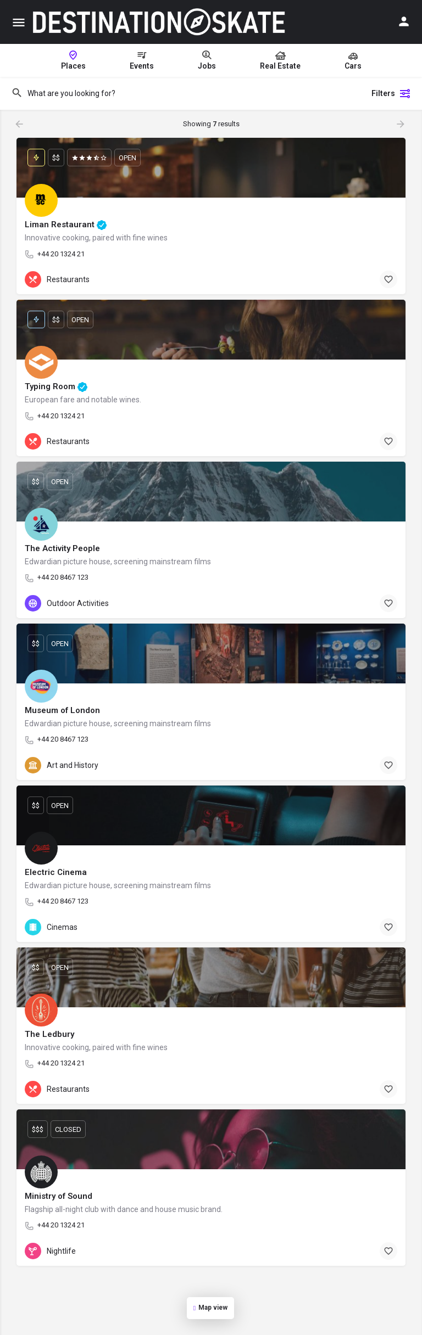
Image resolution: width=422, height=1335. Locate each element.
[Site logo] (160, 22)
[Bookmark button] (388, 279)
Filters (391, 93)
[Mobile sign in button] (404, 21)
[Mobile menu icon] (18, 22)
